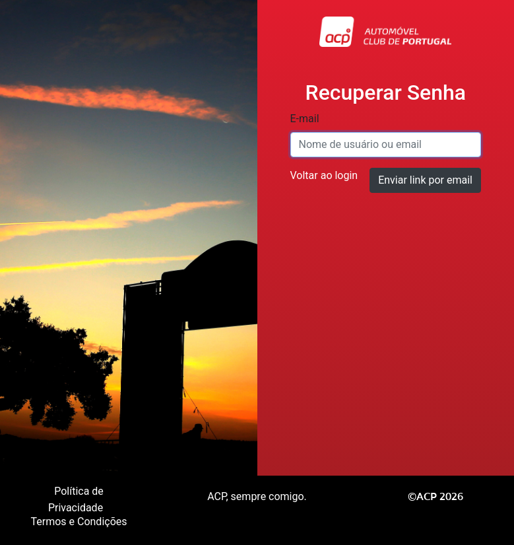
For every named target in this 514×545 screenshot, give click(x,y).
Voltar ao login (324, 175)
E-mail (304, 118)
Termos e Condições (78, 521)
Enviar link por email (425, 180)
